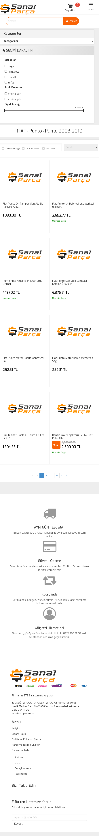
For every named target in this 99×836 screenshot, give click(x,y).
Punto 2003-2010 (63, 131)
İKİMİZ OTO (13, 72)
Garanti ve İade (20, 750)
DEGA (11, 66)
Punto (35, 131)
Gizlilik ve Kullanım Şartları (27, 739)
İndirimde (51, 148)
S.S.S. (18, 762)
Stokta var (14, 94)
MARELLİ (12, 77)
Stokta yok (14, 99)
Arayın (71, 21)
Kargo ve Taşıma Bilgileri (26, 744)
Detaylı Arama (23, 768)
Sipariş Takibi (19, 733)
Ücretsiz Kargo (13, 148)
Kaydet (18, 823)
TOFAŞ (11, 82)
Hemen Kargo (32, 148)
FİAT (21, 131)
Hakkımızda (21, 773)
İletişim (16, 728)
